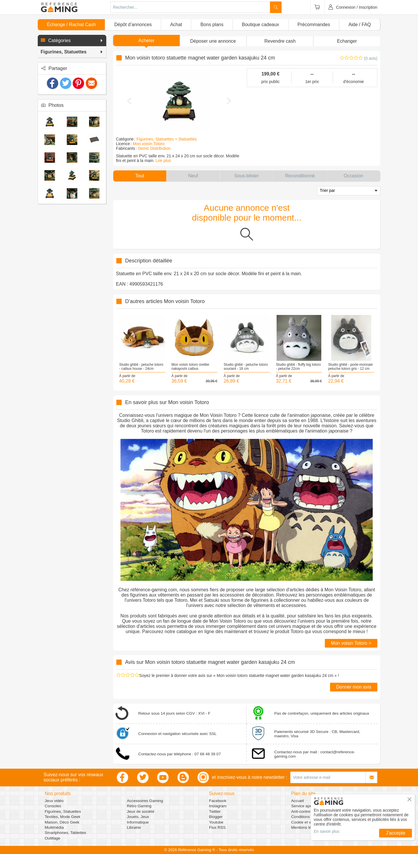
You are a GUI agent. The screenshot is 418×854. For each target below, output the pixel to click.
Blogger (216, 817)
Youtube (216, 822)
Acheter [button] (146, 40)
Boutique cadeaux (260, 24)
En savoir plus (326, 831)
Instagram (217, 806)
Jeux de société (140, 811)
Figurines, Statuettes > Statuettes (166, 139)
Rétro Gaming (139, 806)
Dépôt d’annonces (133, 24)
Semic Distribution (154, 148)
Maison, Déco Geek (62, 822)
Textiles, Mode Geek (62, 817)
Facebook (217, 801)
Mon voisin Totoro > (351, 643)
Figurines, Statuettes (63, 811)
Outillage (52, 838)
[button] (72, 40)
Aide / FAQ (359, 24)
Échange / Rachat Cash (71, 24)
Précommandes (314, 24)
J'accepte (395, 832)
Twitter (215, 811)
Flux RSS (217, 827)
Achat (176, 24)
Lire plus (163, 160)
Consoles (53, 806)
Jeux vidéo (54, 801)
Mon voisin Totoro (149, 143)
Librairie (134, 827)
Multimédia (54, 827)
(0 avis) (370, 58)
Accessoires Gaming (145, 801)
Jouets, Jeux (138, 817)
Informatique (138, 822)
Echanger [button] (347, 41)
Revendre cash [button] (280, 41)
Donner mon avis (353, 686)
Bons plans (212, 24)
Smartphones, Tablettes (65, 832)
